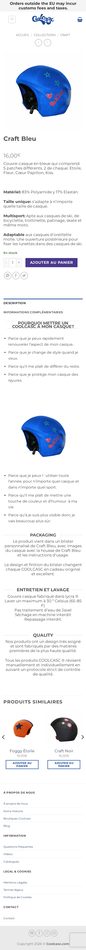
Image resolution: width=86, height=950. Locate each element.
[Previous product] (47, 42)
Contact (9, 918)
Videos (8, 854)
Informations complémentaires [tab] (33, 312)
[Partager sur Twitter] (24, 275)
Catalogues (11, 861)
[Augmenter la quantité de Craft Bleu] (19, 262)
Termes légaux (13, 890)
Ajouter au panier (51, 262)
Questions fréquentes (18, 846)
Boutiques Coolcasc (17, 818)
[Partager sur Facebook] (16, 275)
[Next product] (38, 42)
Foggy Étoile (22, 751)
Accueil (22, 35)
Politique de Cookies (17, 897)
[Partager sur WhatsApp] (7, 275)
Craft (65, 35)
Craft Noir (64, 751)
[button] (12, 19)
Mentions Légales (15, 882)
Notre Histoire (13, 811)
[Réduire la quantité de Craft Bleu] (6, 262)
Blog (6, 826)
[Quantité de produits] (12, 262)
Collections (45, 35)
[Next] (82, 746)
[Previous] (3, 746)
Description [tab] (14, 303)
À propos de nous (15, 803)
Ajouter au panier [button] (22, 764)
